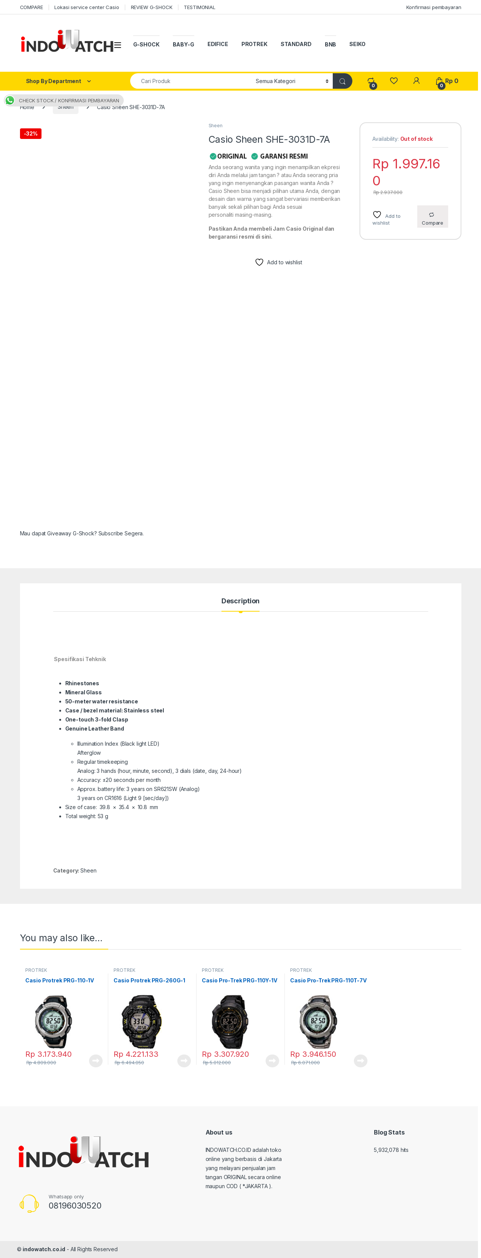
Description (240, 601)
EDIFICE (217, 44)
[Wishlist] (393, 81)
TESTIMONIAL (199, 7)
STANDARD (296, 44)
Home (27, 106)
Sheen (66, 106)
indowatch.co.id (44, 1249)
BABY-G (183, 44)
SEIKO (357, 44)
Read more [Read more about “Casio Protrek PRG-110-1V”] (96, 1060)
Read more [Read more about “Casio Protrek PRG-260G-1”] (184, 1060)
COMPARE (31, 7)
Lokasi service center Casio (86, 7)
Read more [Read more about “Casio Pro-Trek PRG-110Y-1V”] (272, 1060)
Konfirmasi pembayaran (433, 7)
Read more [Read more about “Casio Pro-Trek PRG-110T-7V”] (360, 1060)
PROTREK (254, 44)
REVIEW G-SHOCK (151, 7)
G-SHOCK (146, 44)
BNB (331, 44)
